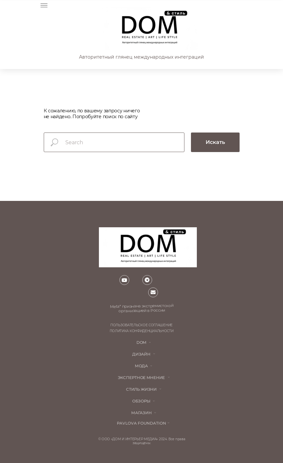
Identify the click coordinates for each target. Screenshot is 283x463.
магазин (141, 412)
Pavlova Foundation (141, 423)
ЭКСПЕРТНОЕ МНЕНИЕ (141, 377)
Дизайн (141, 354)
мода (141, 365)
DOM (141, 342)
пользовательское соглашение (141, 325)
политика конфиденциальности (142, 331)
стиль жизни (141, 389)
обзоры (141, 401)
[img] (149, 28)
